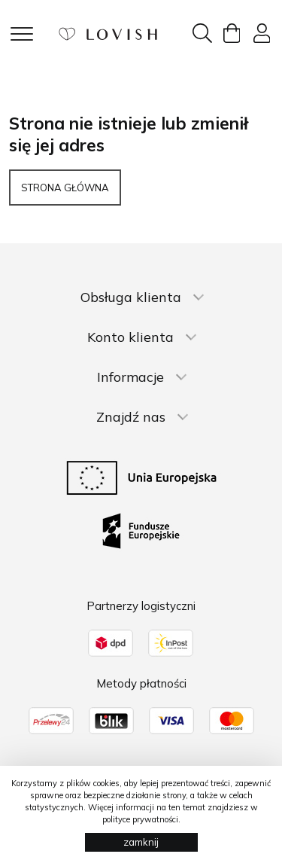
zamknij (141, 842)
